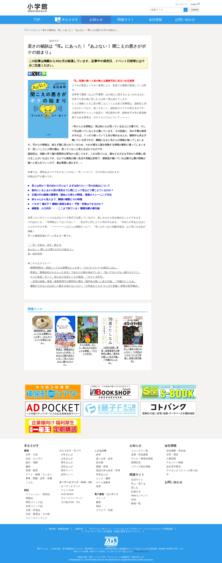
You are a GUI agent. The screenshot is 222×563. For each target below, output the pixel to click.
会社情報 (170, 445)
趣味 (28, 466)
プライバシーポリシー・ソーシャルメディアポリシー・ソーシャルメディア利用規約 (131, 529)
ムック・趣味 (103, 478)
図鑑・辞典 (102, 466)
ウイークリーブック (36, 518)
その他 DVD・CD (70, 502)
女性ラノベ (67, 474)
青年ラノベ (67, 470)
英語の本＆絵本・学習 (108, 470)
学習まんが (103, 474)
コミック (101, 498)
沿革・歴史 (172, 454)
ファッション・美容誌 (38, 494)
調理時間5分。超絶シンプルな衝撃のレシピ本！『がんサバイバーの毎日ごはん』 (74, 267)
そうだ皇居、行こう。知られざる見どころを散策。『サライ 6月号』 (67, 276)
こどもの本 (100, 450)
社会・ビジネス (34, 458)
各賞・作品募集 (139, 454)
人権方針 (78, 529)
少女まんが (67, 458)
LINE (44, 74)
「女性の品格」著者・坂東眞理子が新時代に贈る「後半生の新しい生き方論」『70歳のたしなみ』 (83, 281)
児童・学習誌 (33, 510)
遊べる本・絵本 (104, 458)
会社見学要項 (173, 466)
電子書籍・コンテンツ (106, 494)
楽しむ (134, 487)
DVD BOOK (67, 494)
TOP (26, 30)
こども (29, 482)
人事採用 (171, 458)
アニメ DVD (67, 490)
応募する (136, 491)
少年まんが (67, 454)
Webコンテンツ (139, 495)
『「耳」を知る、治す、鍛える (44, 245)
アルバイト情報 (174, 462)
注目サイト (137, 479)
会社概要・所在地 (176, 450)
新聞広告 (136, 462)
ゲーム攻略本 (103, 482)
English (195, 4)
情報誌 (29, 498)
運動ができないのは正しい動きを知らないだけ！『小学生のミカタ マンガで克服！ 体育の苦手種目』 (85, 286)
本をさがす (31, 445)
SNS (133, 499)
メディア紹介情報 (140, 466)
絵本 (98, 454)
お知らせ (35, 30)
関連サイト (137, 474)
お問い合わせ (173, 482)
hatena (30, 74)
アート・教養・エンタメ (39, 474)
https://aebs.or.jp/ (141, 551)
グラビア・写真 (104, 510)
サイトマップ (180, 4)
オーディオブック (70, 486)
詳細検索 (195, 10)
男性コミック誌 (34, 502)
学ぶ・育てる (138, 483)
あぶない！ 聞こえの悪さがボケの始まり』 (51, 249)
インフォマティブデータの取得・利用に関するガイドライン (111, 531)
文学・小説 (32, 454)
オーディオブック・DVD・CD (75, 482)
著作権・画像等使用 (59, 529)
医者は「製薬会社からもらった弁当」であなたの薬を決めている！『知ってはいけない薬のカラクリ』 (85, 272)
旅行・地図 (32, 462)
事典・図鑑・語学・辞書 (39, 478)
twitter (34, 74)
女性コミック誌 (34, 506)
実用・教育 (32, 470)
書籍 (26, 450)
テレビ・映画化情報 (142, 458)
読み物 (99, 462)
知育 (98, 486)
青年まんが (67, 462)
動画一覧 (136, 503)
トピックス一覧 (139, 450)
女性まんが (67, 466)
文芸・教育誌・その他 (38, 514)
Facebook (39, 74)
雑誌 (26, 490)
